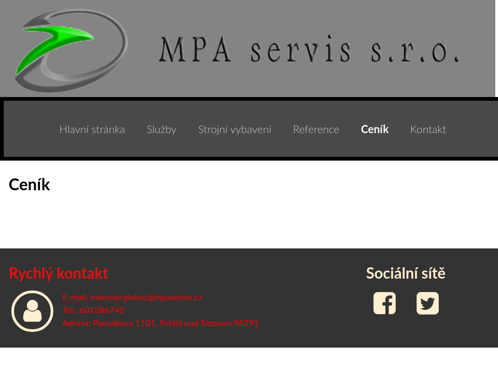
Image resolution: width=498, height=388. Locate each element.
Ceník (375, 128)
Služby (162, 128)
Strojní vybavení (235, 128)
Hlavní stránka (92, 128)
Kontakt (428, 128)
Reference (316, 128)
